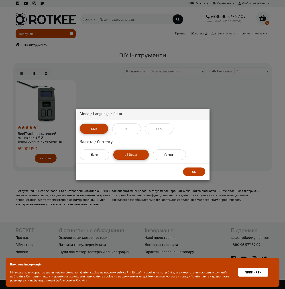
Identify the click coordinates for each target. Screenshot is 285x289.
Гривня (169, 154)
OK (194, 171)
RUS (159, 128)
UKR (94, 128)
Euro (94, 154)
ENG (126, 128)
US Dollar (131, 154)
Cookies (81, 280)
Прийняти (253, 272)
